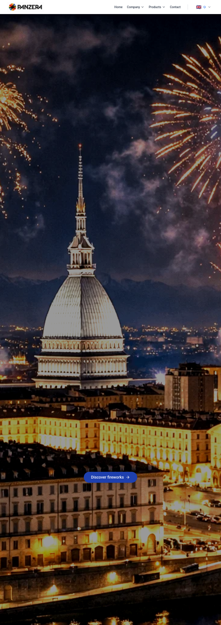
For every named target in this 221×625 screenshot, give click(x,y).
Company (135, 7)
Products (157, 7)
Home (118, 7)
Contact (175, 7)
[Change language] (203, 7)
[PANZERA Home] (25, 7)
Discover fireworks (110, 477)
